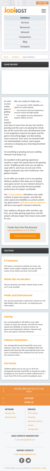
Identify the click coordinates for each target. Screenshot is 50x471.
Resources (25, 27)
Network (25, 32)
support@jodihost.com (27, 454)
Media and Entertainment (18, 295)
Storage (30, 425)
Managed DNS (33, 429)
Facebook (21, 460)
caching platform (15, 194)
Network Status (10, 417)
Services (25, 22)
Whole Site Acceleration (17, 279)
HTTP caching (33, 413)
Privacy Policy (36, 468)
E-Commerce (11, 260)
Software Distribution (16, 340)
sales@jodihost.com (17, 230)
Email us (29, 402)
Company (25, 46)
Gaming (8, 316)
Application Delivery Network (32, 202)
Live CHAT (29, 398)
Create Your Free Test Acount (25, 236)
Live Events (10, 363)
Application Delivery (35, 421)
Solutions (25, 17)
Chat (32, 230)
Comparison (25, 36)
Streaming (31, 417)
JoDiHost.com (15, 10)
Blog (25, 41)
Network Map (10, 413)
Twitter (28, 460)
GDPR (44, 468)
